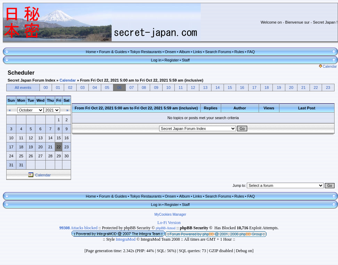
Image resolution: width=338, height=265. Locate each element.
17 (254, 87)
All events (23, 87)
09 (156, 87)
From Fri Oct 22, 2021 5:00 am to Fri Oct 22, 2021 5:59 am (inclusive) (141, 80)
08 (144, 87)
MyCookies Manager (170, 214)
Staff (186, 60)
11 (181, 87)
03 (82, 87)
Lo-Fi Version (169, 222)
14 (217, 87)
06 (119, 87)
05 (107, 87)
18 (267, 87)
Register (172, 60)
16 (242, 87)
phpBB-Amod (165, 228)
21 (303, 87)
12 (193, 87)
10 (168, 87)
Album (184, 52)
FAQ (251, 52)
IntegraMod (126, 239)
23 (328, 87)
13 (205, 87)
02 (70, 87)
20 (291, 87)
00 (46, 87)
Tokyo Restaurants (146, 52)
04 (95, 87)
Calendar (328, 66)
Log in (156, 60)
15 (230, 87)
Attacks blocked (78, 227)
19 (279, 87)
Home (91, 52)
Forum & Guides (113, 52)
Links (197, 52)
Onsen (170, 52)
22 (316, 87)
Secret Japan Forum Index (31, 80)
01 (58, 87)
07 (132, 87)
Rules (239, 52)
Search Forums (218, 52)
